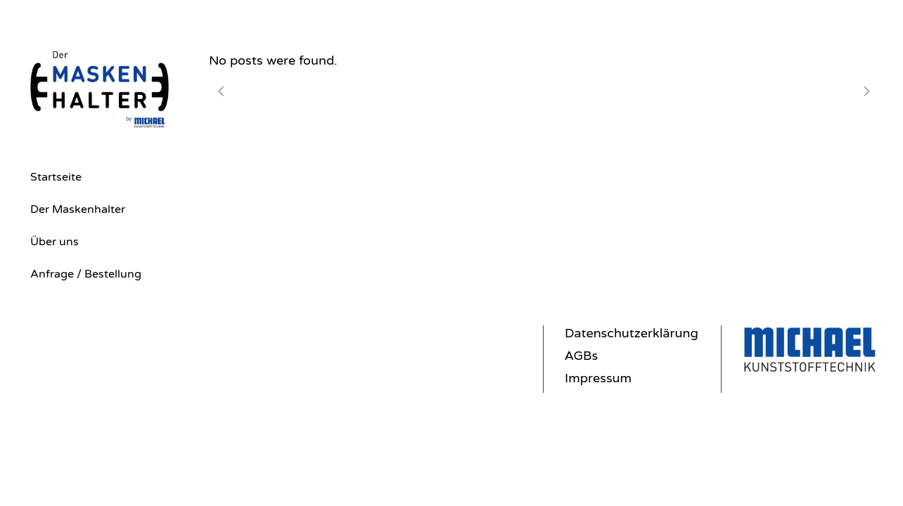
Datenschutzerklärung (631, 333)
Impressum (598, 378)
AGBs (581, 355)
